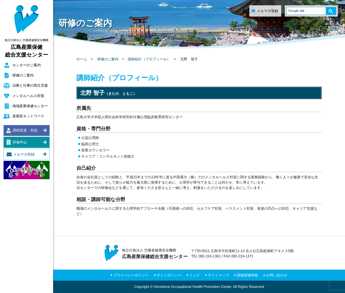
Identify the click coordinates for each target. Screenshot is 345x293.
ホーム (81, 59)
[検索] (307, 11)
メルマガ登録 (24, 154)
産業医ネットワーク (28, 116)
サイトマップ (218, 275)
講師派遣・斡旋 (25, 130)
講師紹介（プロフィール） (149, 59)
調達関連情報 (247, 275)
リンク (194, 275)
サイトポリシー (169, 275)
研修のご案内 (23, 75)
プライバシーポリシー (131, 275)
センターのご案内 (26, 65)
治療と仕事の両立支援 (30, 85)
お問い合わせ (276, 275)
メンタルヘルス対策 (28, 96)
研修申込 (20, 142)
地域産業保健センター (30, 106)
